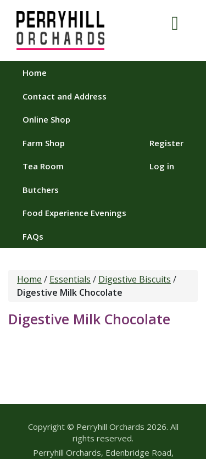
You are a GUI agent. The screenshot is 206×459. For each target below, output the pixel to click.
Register (166, 142)
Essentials (70, 279)
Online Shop (46, 119)
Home (35, 72)
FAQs (33, 236)
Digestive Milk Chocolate (89, 318)
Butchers (41, 189)
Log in (161, 166)
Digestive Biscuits (134, 279)
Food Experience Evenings (74, 212)
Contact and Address (65, 96)
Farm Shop (44, 142)
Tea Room (43, 166)
